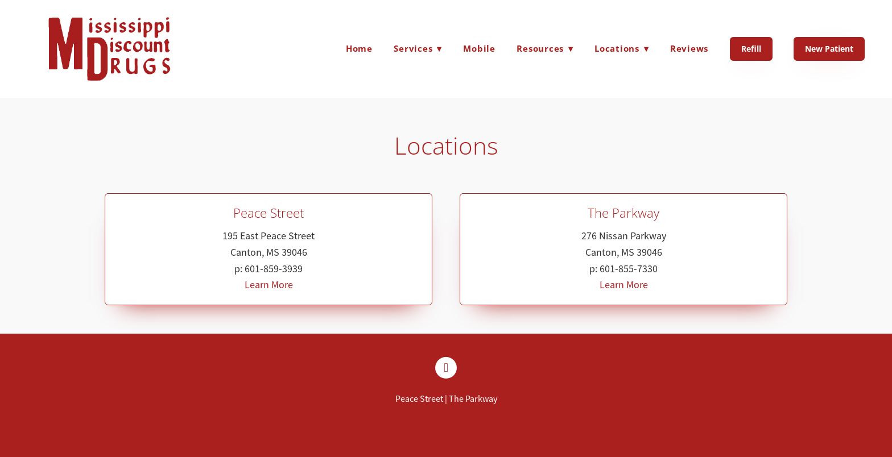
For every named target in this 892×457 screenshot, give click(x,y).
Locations (621, 48)
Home (359, 48)
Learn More (269, 285)
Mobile (479, 48)
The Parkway (473, 399)
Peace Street (419, 399)
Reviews (689, 48)
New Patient (829, 49)
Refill (751, 49)
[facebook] (446, 368)
